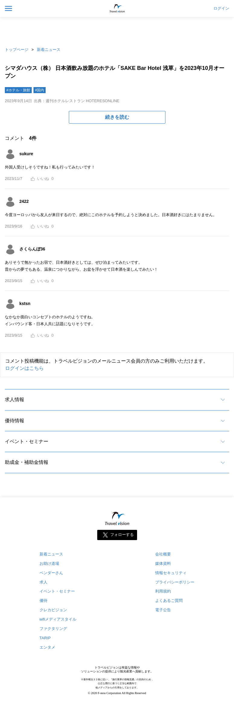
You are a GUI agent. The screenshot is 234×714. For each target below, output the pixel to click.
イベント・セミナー (26, 441)
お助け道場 (49, 563)
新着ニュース (48, 49)
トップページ (16, 49)
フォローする (122, 534)
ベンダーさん (51, 573)
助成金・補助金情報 (26, 462)
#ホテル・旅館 (18, 90)
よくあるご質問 (169, 600)
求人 (43, 582)
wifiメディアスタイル (58, 619)
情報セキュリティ (171, 573)
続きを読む (117, 117)
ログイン (221, 8)
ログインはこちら (24, 368)
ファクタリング (53, 628)
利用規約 (163, 591)
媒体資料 (163, 563)
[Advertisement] (117, 30)
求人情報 (14, 399)
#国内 (39, 90)
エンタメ (47, 647)
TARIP (45, 638)
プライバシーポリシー (174, 582)
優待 (43, 600)
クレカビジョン (53, 610)
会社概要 (163, 554)
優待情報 (14, 420)
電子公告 (163, 610)
